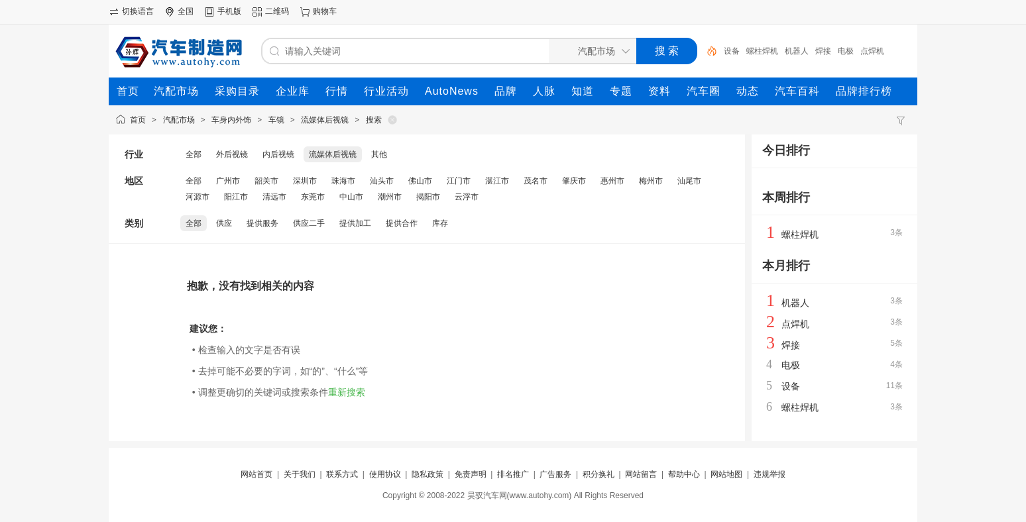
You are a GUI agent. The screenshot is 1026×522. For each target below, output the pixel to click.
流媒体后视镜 (325, 120)
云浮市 (467, 196)
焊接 (823, 51)
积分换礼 (598, 474)
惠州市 (612, 180)
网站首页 (256, 474)
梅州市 (651, 180)
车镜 (276, 120)
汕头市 (382, 180)
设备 (732, 51)
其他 (379, 154)
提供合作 (402, 223)
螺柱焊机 (762, 51)
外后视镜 (232, 154)
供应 (224, 223)
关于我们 (299, 474)
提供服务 (262, 223)
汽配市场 (179, 120)
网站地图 (726, 474)
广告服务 (555, 474)
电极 (846, 51)
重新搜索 (346, 392)
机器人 (797, 51)
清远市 (274, 196)
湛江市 (497, 180)
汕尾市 (689, 180)
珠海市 (343, 180)
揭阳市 (428, 196)
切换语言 (138, 11)
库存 (440, 223)
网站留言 (641, 474)
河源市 (197, 196)
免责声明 (470, 474)
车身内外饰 (231, 120)
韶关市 (266, 180)
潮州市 (390, 196)
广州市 (228, 180)
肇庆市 (574, 180)
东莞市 (313, 196)
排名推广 (513, 474)
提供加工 (355, 223)
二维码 (277, 11)
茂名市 (535, 180)
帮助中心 (684, 474)
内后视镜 (278, 154)
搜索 (374, 120)
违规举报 (769, 474)
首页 (138, 120)
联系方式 (342, 474)
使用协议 (385, 474)
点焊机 (872, 51)
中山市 (351, 196)
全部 (193, 154)
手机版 (229, 11)
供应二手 (309, 223)
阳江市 (236, 196)
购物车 (325, 11)
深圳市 (305, 180)
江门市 (459, 180)
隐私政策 (427, 474)
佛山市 (420, 180)
